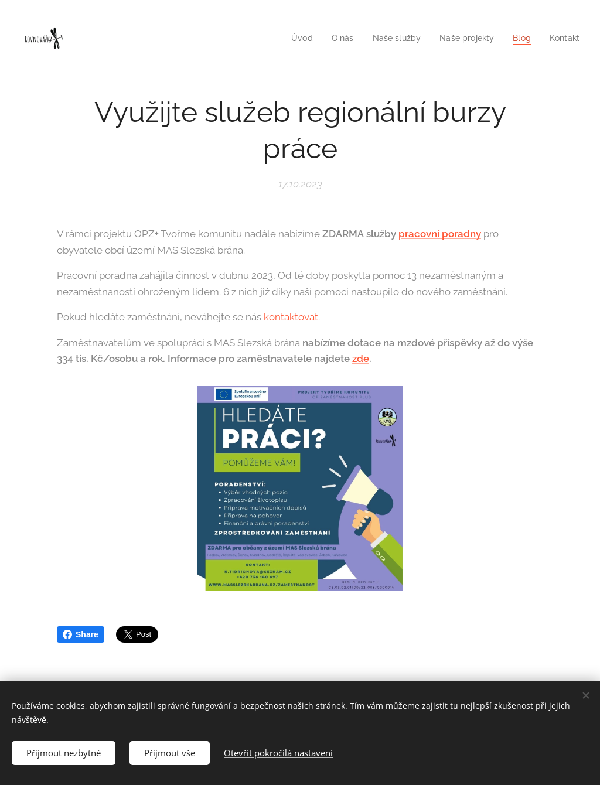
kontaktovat (291, 317)
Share (80, 634)
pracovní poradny (439, 234)
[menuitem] (291, 38)
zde (360, 358)
